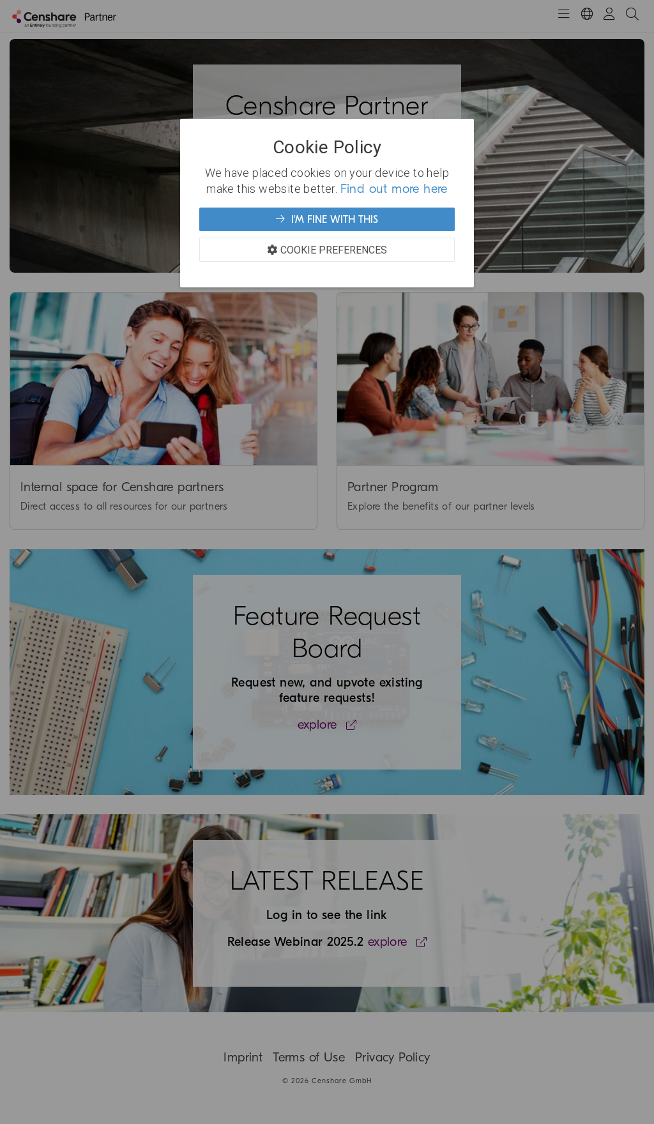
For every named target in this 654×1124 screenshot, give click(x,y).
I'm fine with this (327, 219)
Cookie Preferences (327, 249)
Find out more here (394, 188)
